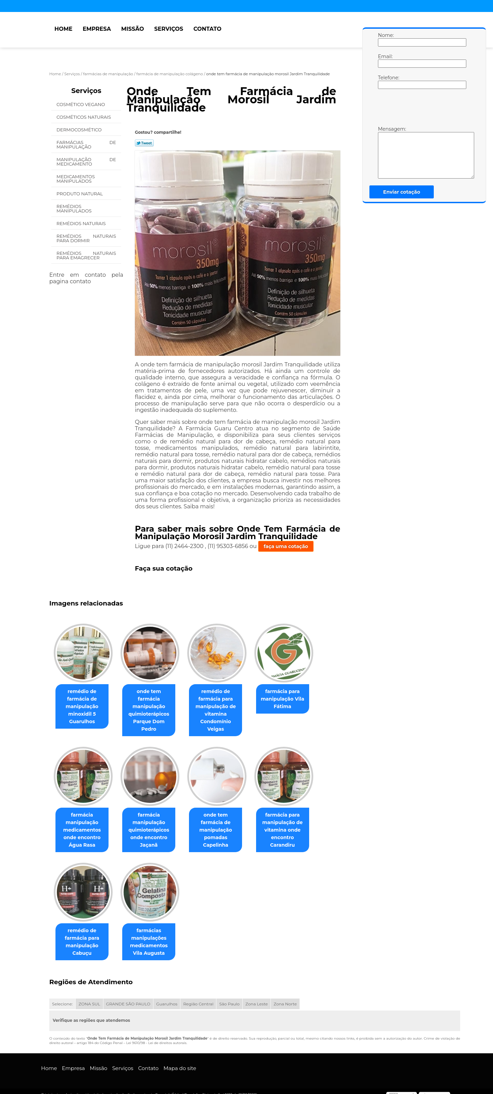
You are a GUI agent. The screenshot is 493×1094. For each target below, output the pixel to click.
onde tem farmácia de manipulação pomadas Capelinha (222, 819)
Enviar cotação (401, 192)
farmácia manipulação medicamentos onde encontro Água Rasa (83, 823)
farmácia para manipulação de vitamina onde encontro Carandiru (292, 819)
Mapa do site (179, 1061)
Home (63, 29)
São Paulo (229, 997)
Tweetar (144, 143)
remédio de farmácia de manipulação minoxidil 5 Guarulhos (83, 707)
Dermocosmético (79, 129)
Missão (132, 29)
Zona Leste (256, 997)
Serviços (168, 29)
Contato (207, 29)
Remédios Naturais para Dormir (86, 238)
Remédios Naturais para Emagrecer (86, 255)
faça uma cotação (286, 546)
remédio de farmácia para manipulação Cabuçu (83, 935)
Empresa (97, 29)
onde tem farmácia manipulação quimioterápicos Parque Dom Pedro (153, 703)
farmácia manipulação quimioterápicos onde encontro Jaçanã (152, 823)
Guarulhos (166, 997)
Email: (385, 60)
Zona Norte (285, 997)
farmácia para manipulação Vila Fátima (292, 699)
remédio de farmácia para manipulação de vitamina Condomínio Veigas (222, 707)
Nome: (385, 39)
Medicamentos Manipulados (75, 179)
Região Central (198, 997)
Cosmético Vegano (81, 104)
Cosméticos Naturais (84, 117)
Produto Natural (80, 193)
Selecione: (62, 997)
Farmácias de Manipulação (86, 144)
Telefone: (385, 82)
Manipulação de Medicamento (86, 162)
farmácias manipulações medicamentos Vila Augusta (153, 935)
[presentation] (421, 109)
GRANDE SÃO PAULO (128, 997)
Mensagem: (385, 152)
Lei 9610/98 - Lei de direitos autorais (156, 1036)
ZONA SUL (89, 997)
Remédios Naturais (81, 223)
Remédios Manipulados (74, 208)
